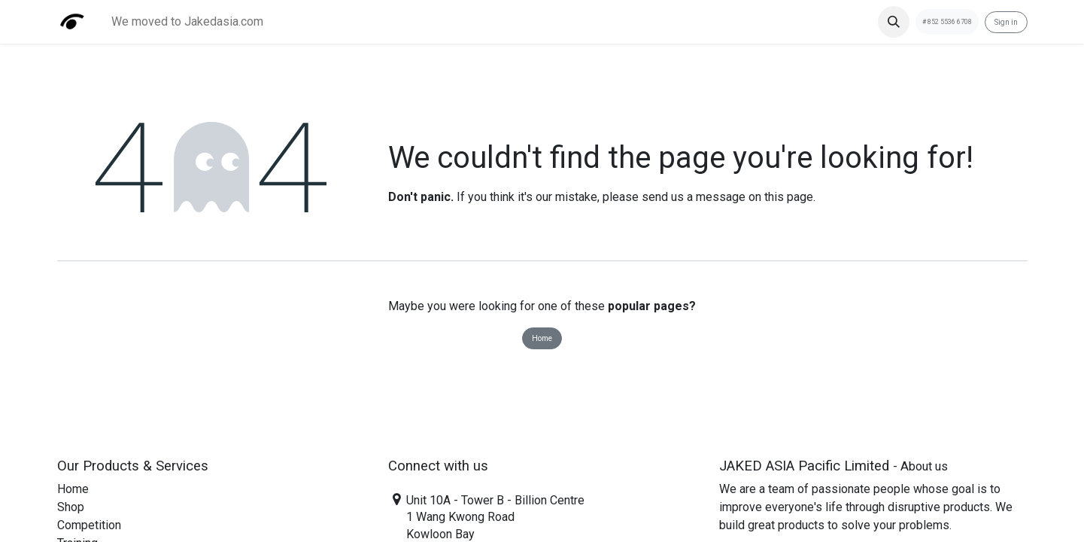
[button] (893, 22)
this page (788, 197)
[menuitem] (187, 22)
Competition (89, 525)
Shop (70, 507)
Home (542, 338)
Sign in (1006, 22)
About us (924, 466)
